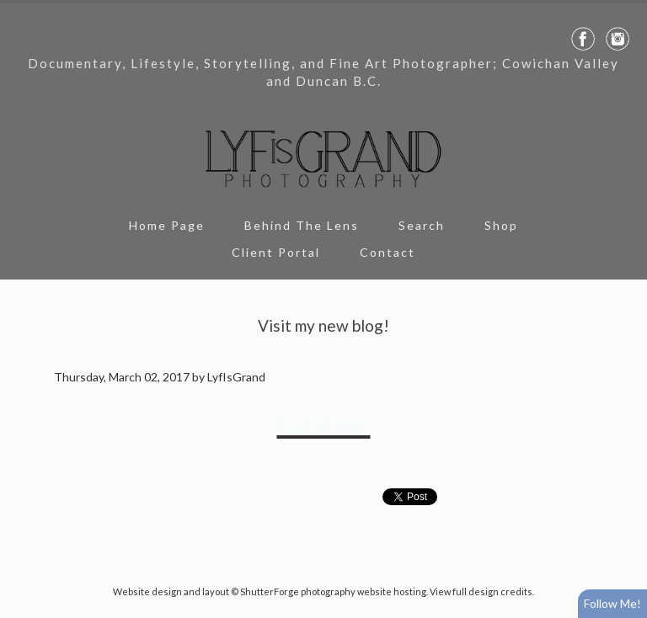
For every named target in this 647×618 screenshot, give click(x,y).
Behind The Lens (301, 225)
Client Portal (276, 252)
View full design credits (481, 591)
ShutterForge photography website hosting (333, 591)
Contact (387, 252)
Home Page (167, 225)
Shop (501, 225)
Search (421, 225)
